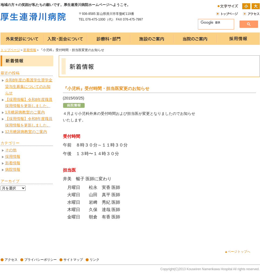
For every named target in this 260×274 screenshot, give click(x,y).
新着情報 (29, 50)
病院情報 (12, 169)
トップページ (10, 50)
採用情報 (12, 156)
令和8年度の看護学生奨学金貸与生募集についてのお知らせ (29, 86)
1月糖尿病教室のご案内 (25, 112)
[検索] (214, 23)
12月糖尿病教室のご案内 (26, 131)
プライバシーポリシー (40, 260)
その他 (10, 150)
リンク (94, 260)
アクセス (11, 260)
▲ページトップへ (238, 251)
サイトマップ (73, 260)
